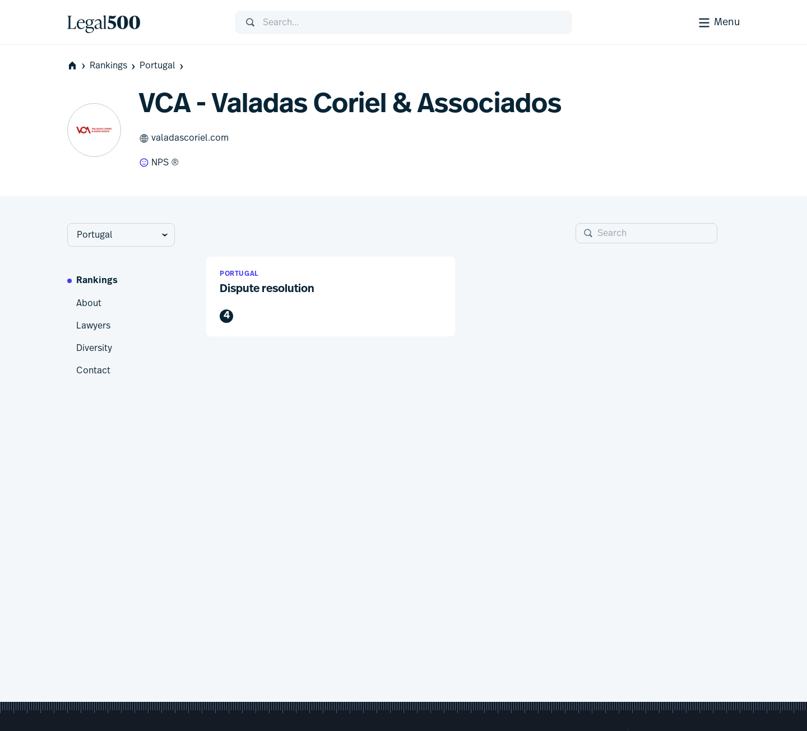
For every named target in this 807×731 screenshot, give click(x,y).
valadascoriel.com (184, 138)
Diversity (94, 348)
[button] (331, 296)
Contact (93, 370)
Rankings (113, 66)
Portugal (162, 66)
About (88, 303)
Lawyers (93, 325)
